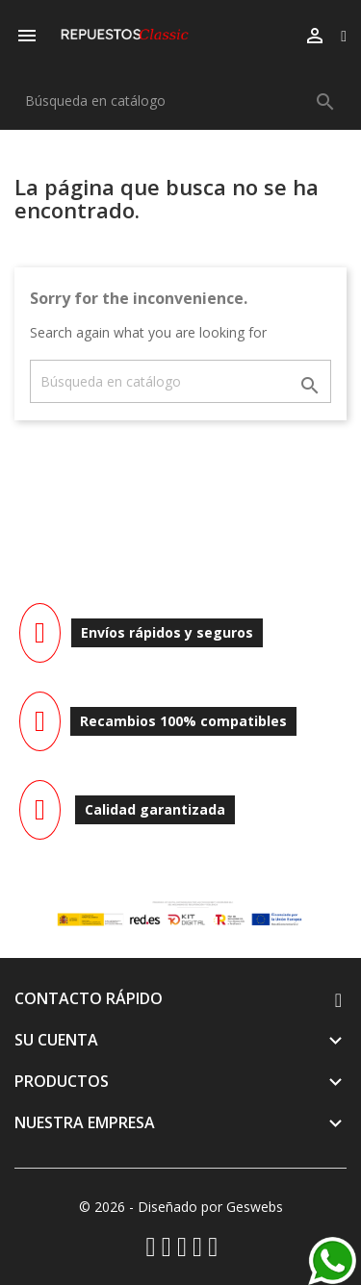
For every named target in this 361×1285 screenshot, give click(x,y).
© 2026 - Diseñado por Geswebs (181, 1206)
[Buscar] (180, 101)
